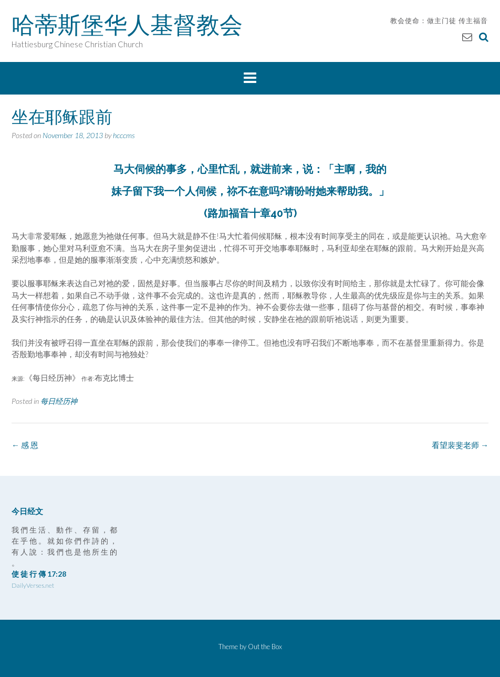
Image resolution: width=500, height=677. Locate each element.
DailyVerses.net (33, 585)
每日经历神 (58, 401)
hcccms (124, 135)
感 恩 (25, 445)
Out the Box (265, 646)
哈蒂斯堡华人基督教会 (127, 24)
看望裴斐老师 (460, 445)
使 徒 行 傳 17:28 (39, 573)
